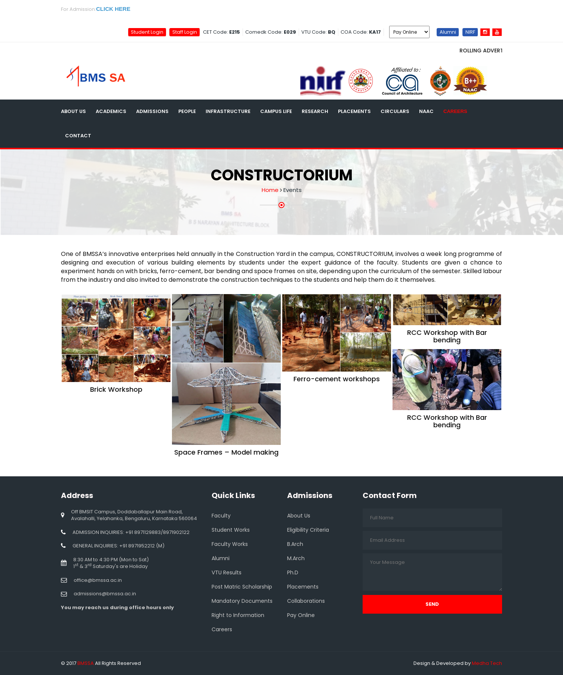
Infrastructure (228, 111)
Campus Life (276, 111)
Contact (78, 135)
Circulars (395, 111)
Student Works (231, 530)
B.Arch (295, 544)
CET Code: (221, 32)
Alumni (448, 31)
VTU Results (226, 572)
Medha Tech (487, 663)
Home (270, 190)
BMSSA (85, 663)
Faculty (221, 515)
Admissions (152, 111)
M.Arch (296, 558)
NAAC (426, 111)
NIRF (470, 31)
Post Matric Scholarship (242, 586)
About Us (73, 111)
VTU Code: (318, 32)
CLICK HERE (113, 9)
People (187, 111)
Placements (354, 111)
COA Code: (361, 32)
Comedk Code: (270, 32)
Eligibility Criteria (308, 530)
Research (315, 111)
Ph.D (292, 572)
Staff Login (184, 31)
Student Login (147, 31)
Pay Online (301, 615)
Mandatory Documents (242, 601)
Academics (111, 111)
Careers (455, 111)
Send (432, 604)
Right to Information (238, 615)
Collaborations (306, 601)
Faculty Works (230, 544)
